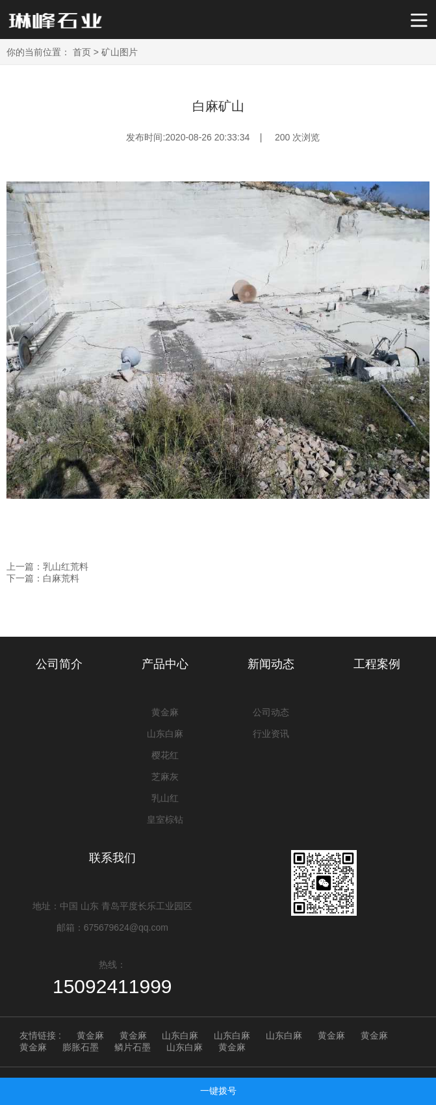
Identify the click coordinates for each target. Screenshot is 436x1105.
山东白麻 (165, 733)
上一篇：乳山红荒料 (47, 566)
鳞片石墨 (132, 1047)
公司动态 (271, 712)
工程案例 (376, 664)
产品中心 (165, 664)
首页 (82, 52)
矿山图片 (119, 52)
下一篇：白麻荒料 (42, 578)
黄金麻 (165, 712)
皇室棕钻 (165, 819)
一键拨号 (218, 1090)
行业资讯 (271, 733)
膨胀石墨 (80, 1047)
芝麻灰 (165, 776)
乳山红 (165, 798)
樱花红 (165, 755)
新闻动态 (271, 664)
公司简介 (59, 664)
